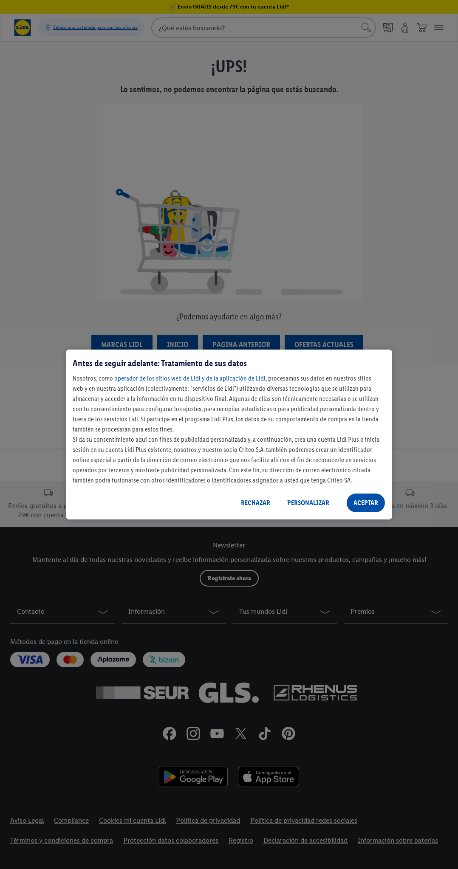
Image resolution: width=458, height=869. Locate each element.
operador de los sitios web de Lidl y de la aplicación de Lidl (190, 378)
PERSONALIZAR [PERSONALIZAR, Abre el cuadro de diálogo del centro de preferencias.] (308, 503)
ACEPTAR (365, 503)
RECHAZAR (255, 503)
